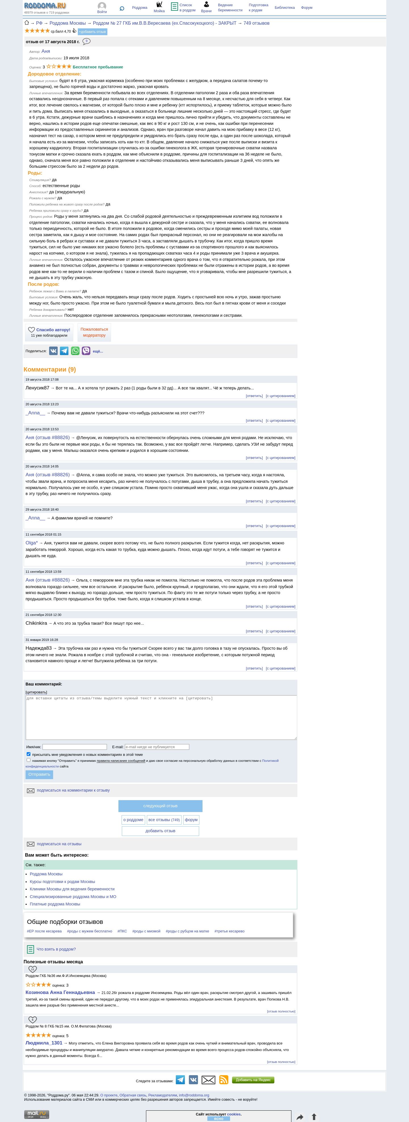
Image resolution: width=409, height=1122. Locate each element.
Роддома (139, 7)
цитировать (36, 692)
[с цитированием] (280, 396)
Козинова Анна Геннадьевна (61, 992)
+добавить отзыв (92, 32)
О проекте (108, 1095)
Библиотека (285, 7)
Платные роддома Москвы (55, 904)
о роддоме (133, 819)
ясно (219, 1118)
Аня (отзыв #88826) (48, 437)
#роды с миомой (146, 931)
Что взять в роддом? (51, 949)
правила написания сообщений (121, 760)
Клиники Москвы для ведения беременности (72, 889)
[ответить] (254, 396)
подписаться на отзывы (54, 844)
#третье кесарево (229, 931)
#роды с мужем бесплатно (89, 931)
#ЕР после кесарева (44, 931)
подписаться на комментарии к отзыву (68, 790)
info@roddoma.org (194, 1095)
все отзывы (164, 819)
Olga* (32, 543)
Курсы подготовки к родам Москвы (62, 881)
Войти (102, 12)
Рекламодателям (162, 1095)
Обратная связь (133, 1095)
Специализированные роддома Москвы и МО (73, 896)
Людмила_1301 (44, 1043)
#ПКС (122, 931)
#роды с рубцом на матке (187, 931)
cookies (234, 1114)
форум (191, 819)
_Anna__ (35, 413)
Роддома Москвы (46, 874)
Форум (306, 7)
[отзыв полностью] (281, 1011)
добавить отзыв (161, 831)
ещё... (98, 351)
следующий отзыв (160, 806)
